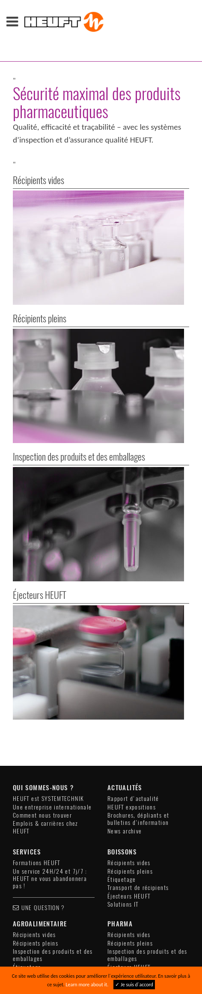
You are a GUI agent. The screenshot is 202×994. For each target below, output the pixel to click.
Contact (46, 943)
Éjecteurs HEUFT (128, 804)
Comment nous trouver (42, 723)
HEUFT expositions (131, 715)
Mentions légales (93, 943)
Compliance (114, 950)
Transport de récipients (138, 796)
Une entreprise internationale (52, 715)
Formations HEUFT (36, 771)
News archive (124, 739)
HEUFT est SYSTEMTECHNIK (48, 706)
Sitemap (151, 950)
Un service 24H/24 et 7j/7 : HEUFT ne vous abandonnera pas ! (50, 786)
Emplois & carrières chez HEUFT (45, 735)
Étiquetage (121, 787)
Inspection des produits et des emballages (53, 863)
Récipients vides (129, 771)
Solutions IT (122, 812)
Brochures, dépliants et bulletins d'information (138, 727)
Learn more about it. (86, 985)
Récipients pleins (130, 779)
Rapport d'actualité (133, 706)
